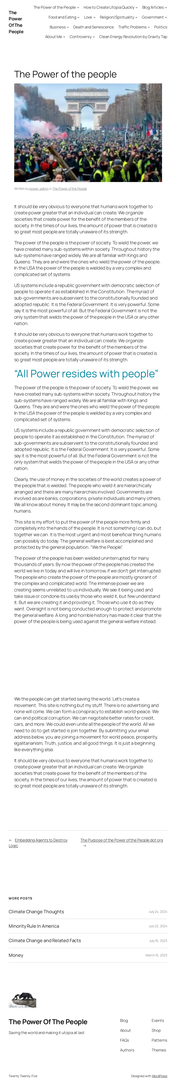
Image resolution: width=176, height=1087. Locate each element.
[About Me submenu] (64, 37)
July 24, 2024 (158, 911)
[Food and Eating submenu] (78, 17)
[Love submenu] (94, 17)
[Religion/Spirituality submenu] (136, 17)
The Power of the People (69, 188)
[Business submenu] (68, 27)
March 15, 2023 (156, 955)
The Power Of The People (16, 22)
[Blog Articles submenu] (166, 7)
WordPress (159, 1076)
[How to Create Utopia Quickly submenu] (136, 7)
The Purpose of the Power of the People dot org (121, 840)
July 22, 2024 (158, 926)
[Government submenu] (166, 17)
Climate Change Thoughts (36, 911)
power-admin (39, 188)
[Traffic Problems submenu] (149, 27)
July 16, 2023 (158, 940)
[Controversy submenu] (94, 37)
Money (16, 955)
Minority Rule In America (34, 926)
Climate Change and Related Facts (45, 940)
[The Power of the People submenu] (78, 7)
